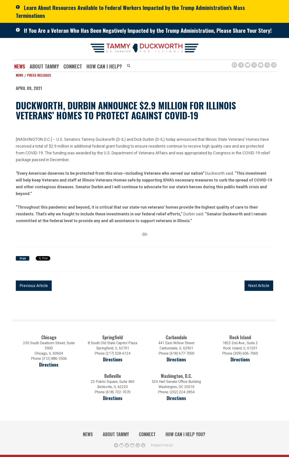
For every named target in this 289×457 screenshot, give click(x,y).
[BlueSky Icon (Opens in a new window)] (247, 65)
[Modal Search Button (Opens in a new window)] (128, 66)
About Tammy (44, 66)
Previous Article (34, 285)
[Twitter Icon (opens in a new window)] (254, 65)
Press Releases (39, 75)
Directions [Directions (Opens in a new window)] (112, 398)
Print (23, 258)
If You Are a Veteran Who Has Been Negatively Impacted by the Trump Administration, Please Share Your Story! (148, 30)
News (19, 66)
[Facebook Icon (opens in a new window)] (241, 65)
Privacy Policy (162, 445)
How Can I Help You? (185, 434)
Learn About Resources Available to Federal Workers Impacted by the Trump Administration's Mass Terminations (130, 11)
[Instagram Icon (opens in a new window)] (267, 65)
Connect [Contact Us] (72, 66)
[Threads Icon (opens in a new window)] (274, 65)
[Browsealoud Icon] (234, 65)
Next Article (258, 285)
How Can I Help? (104, 66)
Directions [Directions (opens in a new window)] (48, 364)
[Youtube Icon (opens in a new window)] (260, 65)
